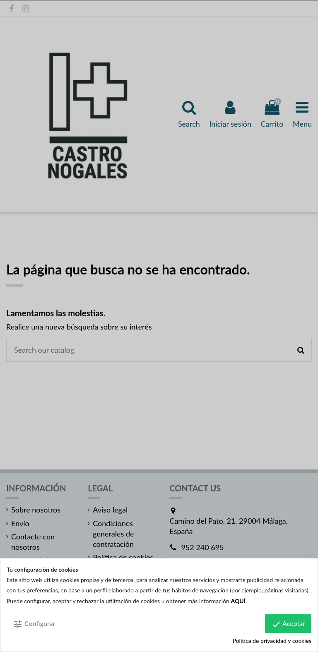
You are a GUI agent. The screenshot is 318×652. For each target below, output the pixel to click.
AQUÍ (238, 600)
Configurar (34, 624)
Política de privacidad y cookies (272, 640)
